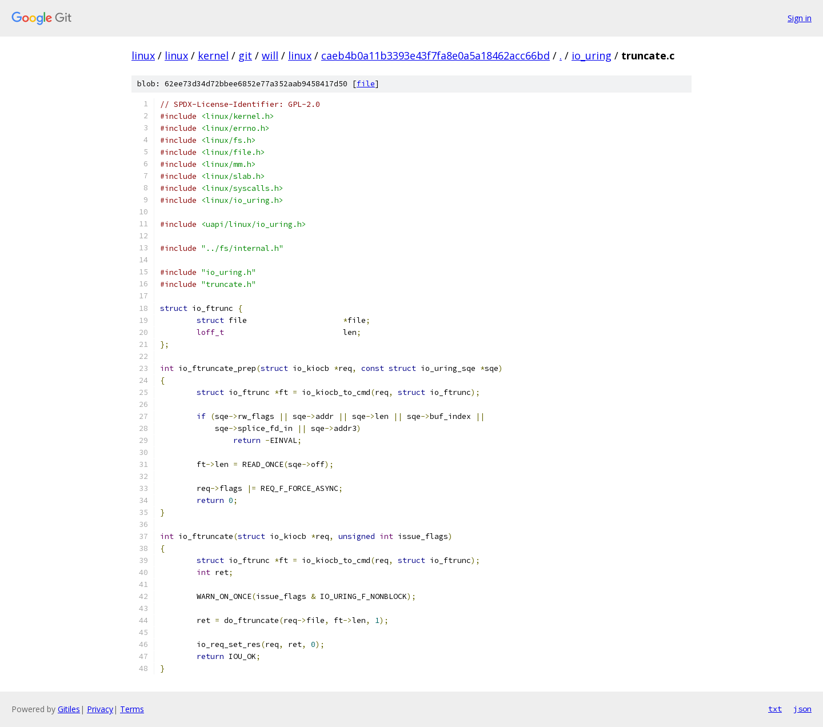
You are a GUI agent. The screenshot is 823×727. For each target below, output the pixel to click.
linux (143, 55)
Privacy (100, 709)
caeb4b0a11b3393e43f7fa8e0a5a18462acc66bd (435, 55)
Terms (132, 709)
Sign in (800, 18)
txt (775, 709)
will (270, 55)
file (366, 84)
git (245, 55)
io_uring (592, 55)
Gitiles (69, 709)
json (802, 709)
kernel (213, 55)
